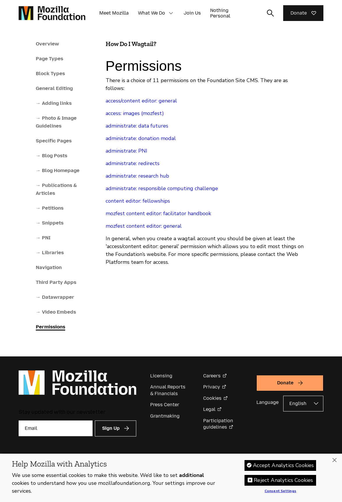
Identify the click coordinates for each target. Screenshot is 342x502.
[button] (170, 13)
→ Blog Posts (51, 155)
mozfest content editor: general (144, 225)
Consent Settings (280, 495)
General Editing (54, 88)
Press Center (164, 404)
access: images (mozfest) (135, 113)
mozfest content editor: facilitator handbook (158, 213)
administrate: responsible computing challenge (162, 188)
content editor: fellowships (138, 200)
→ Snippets (49, 223)
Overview (47, 44)
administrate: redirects (133, 163)
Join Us (192, 13)
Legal (209, 409)
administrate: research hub (137, 175)
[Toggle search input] (270, 13)
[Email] (56, 428)
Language (267, 402)
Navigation (49, 267)
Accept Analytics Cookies (283, 469)
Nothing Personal (220, 13)
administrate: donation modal (141, 138)
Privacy (211, 387)
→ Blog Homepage (57, 170)
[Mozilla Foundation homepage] (52, 13)
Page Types (49, 58)
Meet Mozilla (114, 13)
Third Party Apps (56, 282)
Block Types (50, 73)
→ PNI (43, 238)
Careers (212, 376)
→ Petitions (49, 208)
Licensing (161, 376)
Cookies (212, 398)
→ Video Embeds (56, 312)
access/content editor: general (141, 100)
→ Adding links (54, 103)
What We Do (151, 13)
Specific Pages (54, 141)
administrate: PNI (126, 150)
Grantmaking (165, 416)
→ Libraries (50, 252)
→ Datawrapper (55, 297)
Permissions (50, 327)
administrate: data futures (137, 125)
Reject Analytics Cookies (283, 484)
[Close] (334, 464)
